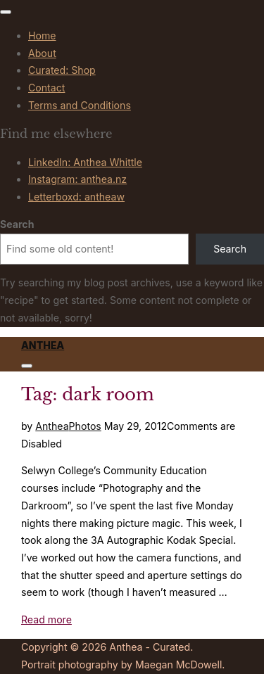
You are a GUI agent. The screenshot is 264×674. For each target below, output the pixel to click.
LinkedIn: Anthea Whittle (85, 162)
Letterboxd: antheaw (76, 197)
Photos (85, 426)
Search (17, 224)
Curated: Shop (62, 70)
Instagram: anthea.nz (77, 179)
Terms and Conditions (79, 105)
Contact (46, 88)
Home (42, 36)
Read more (46, 619)
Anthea (42, 345)
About (42, 53)
